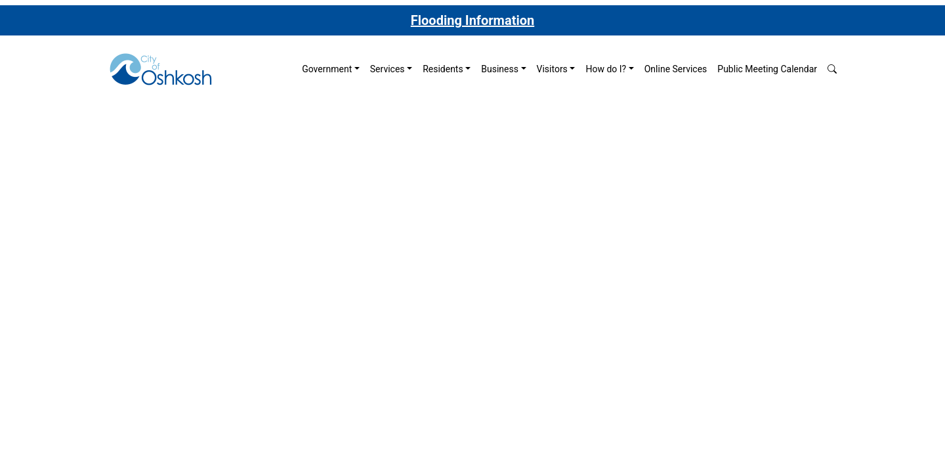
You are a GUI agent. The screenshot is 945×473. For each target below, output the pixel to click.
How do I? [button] (605, 69)
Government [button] (327, 69)
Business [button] (499, 69)
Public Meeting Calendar (767, 69)
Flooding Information (472, 20)
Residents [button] (443, 69)
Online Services (675, 69)
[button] (832, 69)
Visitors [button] (552, 69)
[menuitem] (331, 69)
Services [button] (387, 69)
